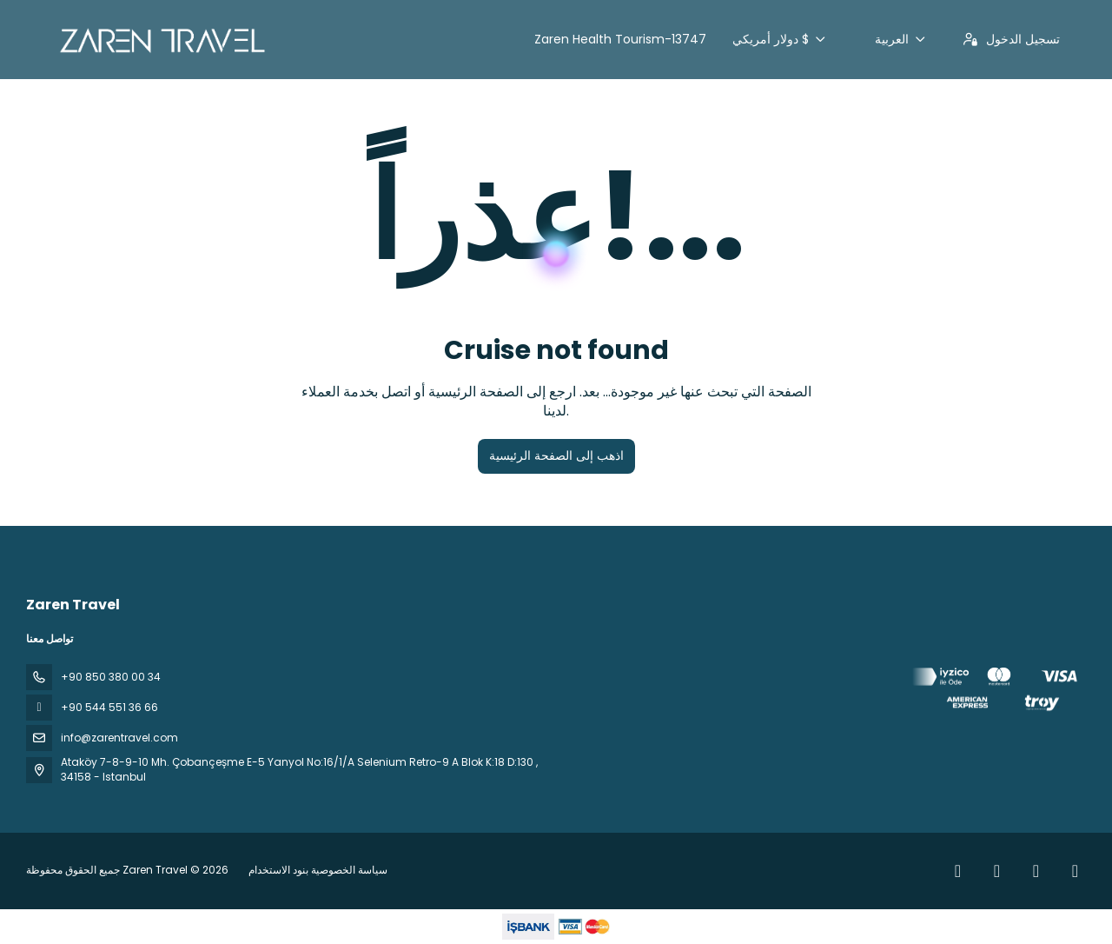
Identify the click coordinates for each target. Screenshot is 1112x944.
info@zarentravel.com (119, 737)
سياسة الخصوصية (349, 869)
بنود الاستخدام (279, 869)
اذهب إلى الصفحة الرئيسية (556, 455)
